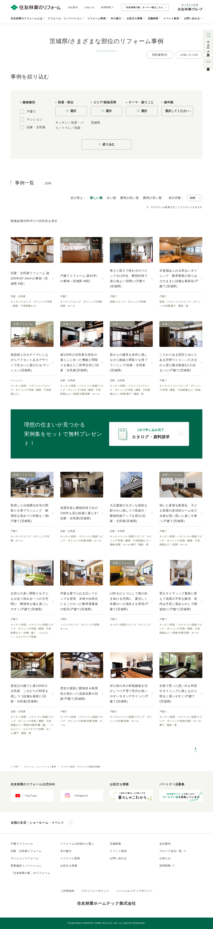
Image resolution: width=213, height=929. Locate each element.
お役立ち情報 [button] (134, 18)
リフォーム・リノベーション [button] (65, 18)
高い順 (129, 198)
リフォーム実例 (96, 18)
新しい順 (96, 198)
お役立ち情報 (68, 865)
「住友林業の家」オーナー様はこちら (143, 7)
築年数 (169, 102)
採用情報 (107, 7)
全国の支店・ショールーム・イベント (37, 822)
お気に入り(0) (189, 54)
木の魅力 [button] (116, 18)
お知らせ (89, 7)
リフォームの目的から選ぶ (77, 843)
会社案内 (73, 7)
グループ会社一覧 (172, 851)
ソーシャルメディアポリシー (134, 890)
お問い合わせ (118, 858)
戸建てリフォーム (22, 843)
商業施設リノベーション (26, 865)
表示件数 (175, 198)
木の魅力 (66, 851)
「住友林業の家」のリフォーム (30, 873)
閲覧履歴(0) (159, 54)
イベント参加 (171, 18)
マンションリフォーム (25, 858)
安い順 (152, 198)
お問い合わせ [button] (192, 18)
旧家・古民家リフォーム (26, 851)
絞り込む (106, 144)
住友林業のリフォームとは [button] (26, 18)
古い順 (111, 198)
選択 (71, 111)
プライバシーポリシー (95, 890)
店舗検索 (153, 18)
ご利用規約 (67, 890)
